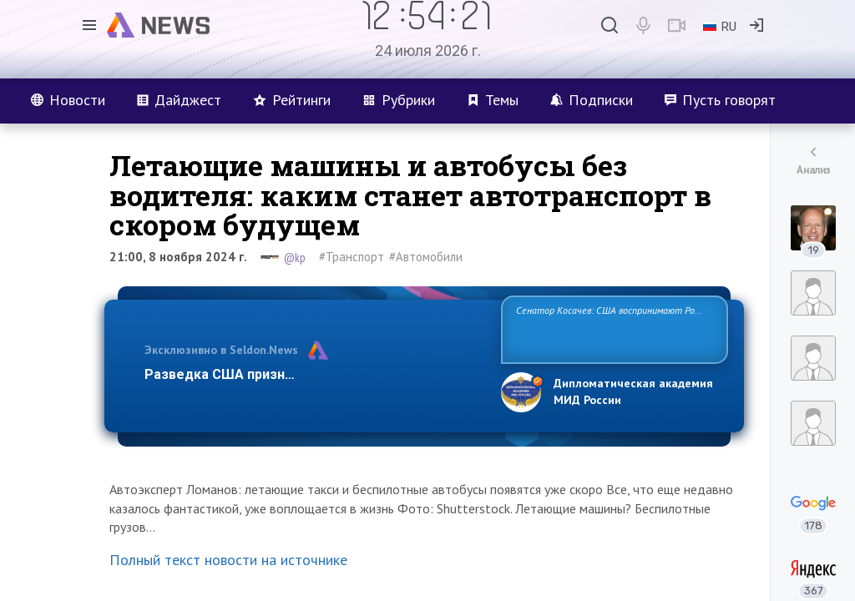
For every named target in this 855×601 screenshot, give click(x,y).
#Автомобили (426, 257)
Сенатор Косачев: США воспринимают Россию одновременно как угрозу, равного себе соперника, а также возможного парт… (611, 328)
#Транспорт (351, 257)
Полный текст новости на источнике (228, 559)
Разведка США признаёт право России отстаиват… (313, 374)
